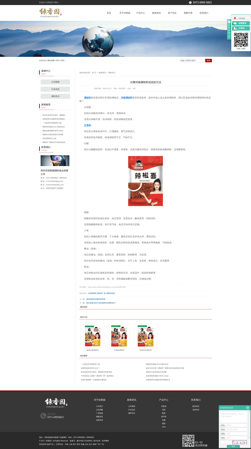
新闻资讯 (156, 13)
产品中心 (140, 13)
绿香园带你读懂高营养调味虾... (54, 119)
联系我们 (204, 13)
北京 (90, 444)
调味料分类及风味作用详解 (52, 135)
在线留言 (242, 23)
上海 (70, 444)
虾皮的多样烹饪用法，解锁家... (54, 115)
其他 (164, 427)
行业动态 (55, 89)
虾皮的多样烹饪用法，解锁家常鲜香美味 (96, 372)
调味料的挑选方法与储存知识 (53, 127)
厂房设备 (99, 413)
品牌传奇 (99, 420)
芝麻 (164, 420)
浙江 (74, 444)
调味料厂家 (101, 293)
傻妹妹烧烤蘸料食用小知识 (52, 131)
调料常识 (55, 96)
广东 (102, 444)
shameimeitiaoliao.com (55, 185)
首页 (109, 13)
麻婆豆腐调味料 (93, 350)
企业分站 (42, 60)
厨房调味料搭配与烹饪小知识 (157, 376)
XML (62, 60)
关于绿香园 (124, 13)
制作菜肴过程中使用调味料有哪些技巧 (101, 303)
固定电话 (195, 406)
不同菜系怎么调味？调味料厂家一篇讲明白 (97, 376)
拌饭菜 (163, 406)
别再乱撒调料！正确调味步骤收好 (94, 380)
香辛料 (163, 417)
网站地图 (50, 60)
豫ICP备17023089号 (84, 441)
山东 (86, 444)
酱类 (164, 413)
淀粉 (164, 410)
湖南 (94, 444)
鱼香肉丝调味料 (146, 350)
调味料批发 (110, 293)
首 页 (94, 73)
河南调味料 (92, 293)
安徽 (82, 444)
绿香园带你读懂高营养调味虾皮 (158, 380)
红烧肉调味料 (119, 350)
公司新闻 (55, 82)
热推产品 (49, 444)
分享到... (242, 28)
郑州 (78, 444)
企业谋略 (99, 410)
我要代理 (188, 13)
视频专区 (99, 417)
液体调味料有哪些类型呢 (95, 299)
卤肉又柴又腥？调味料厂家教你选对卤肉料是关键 (165, 368)
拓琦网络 (105, 441)
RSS (57, 60)
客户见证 (172, 13)
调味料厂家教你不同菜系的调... (54, 142)
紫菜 (164, 424)
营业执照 (42, 444)
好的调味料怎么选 (49, 138)
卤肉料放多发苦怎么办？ (90, 368)
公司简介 (99, 406)
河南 (66, 444)
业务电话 (195, 410)
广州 (98, 444)
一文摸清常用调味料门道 (51, 123)
